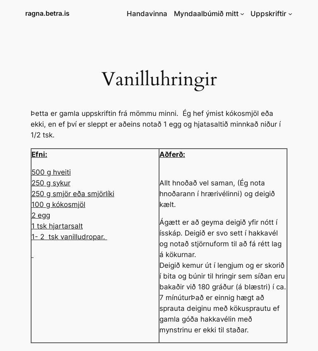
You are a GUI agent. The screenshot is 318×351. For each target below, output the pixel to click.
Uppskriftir (269, 14)
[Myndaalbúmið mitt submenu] (242, 14)
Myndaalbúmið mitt (206, 14)
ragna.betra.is (47, 13)
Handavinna (147, 14)
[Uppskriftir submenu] (290, 14)
